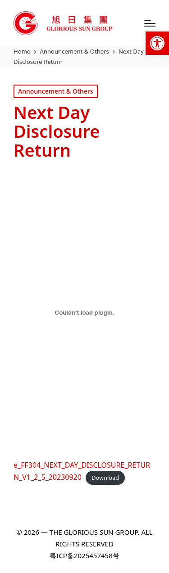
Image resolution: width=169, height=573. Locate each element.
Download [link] (105, 478)
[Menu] (149, 23)
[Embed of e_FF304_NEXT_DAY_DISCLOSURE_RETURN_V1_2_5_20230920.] (84, 313)
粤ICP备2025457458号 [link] (84, 555)
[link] (157, 43)
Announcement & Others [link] (55, 91)
